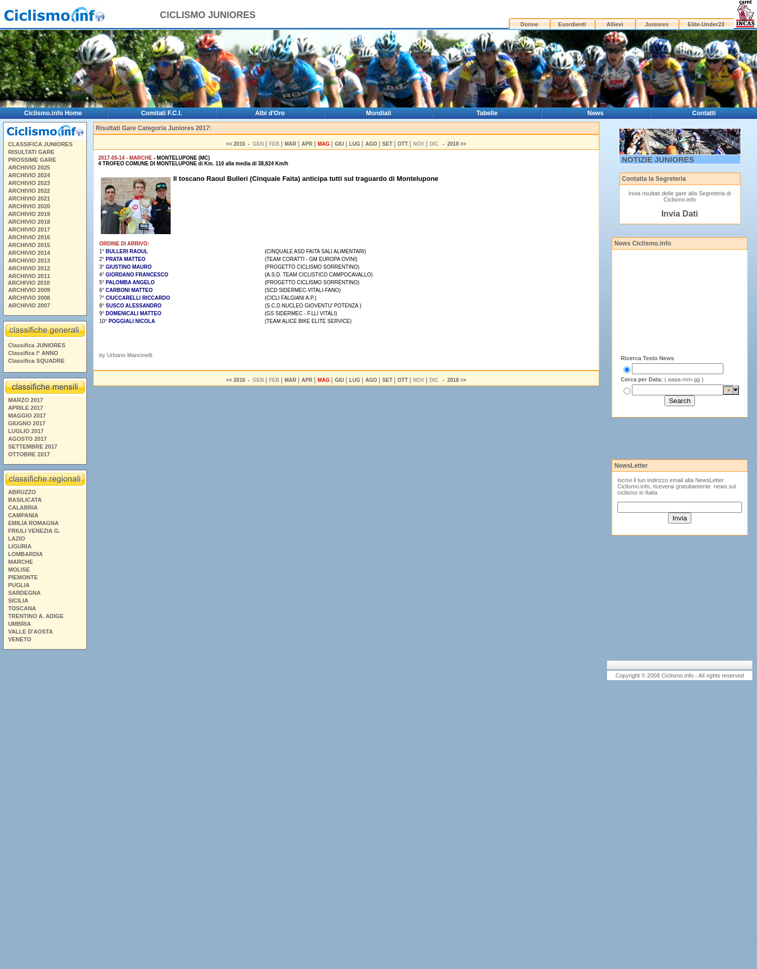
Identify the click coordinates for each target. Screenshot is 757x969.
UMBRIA (19, 624)
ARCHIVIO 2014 (29, 253)
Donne (529, 24)
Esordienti (572, 24)
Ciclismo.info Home (53, 113)
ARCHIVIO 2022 (29, 191)
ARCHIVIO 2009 (29, 290)
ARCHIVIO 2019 (29, 214)
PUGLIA (19, 585)
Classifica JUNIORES (37, 345)
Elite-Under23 (706, 24)
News (595, 113)
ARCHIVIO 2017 (29, 229)
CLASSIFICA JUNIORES (40, 144)
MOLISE (19, 569)
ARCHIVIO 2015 (29, 245)
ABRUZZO (22, 492)
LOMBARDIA (25, 554)
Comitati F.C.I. (161, 113)
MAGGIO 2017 (27, 415)
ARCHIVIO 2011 (29, 276)
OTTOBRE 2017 (29, 454)
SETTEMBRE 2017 (32, 446)
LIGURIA (20, 546)
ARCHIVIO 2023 (29, 183)
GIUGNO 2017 (27, 423)
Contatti (704, 113)
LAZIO (16, 538)
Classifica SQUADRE (36, 361)
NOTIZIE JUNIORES (658, 159)
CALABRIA (23, 507)
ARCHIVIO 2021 (29, 198)
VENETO (20, 639)
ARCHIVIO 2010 (29, 283)
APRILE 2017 (25, 408)
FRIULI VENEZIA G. (34, 531)
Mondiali (378, 113)
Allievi (615, 24)
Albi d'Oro (270, 113)
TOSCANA (22, 608)
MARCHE (20, 562)
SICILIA (18, 600)
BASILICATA (25, 500)
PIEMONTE (23, 577)
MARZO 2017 (25, 400)
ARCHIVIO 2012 (29, 268)
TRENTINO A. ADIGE (36, 616)
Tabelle (487, 113)
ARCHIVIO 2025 (29, 167)
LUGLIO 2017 (26, 431)
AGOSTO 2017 (27, 439)
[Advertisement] (44, 811)
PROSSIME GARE (32, 160)
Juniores (657, 24)
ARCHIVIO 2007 (29, 305)
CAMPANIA (23, 515)
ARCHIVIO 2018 (29, 222)
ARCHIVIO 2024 (29, 175)
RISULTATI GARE (31, 152)
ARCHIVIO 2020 (29, 206)
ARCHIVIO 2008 (29, 298)
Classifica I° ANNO (33, 353)
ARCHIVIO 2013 (29, 260)
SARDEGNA (24, 593)
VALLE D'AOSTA (30, 631)
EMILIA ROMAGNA (33, 523)
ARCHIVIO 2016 (29, 237)
